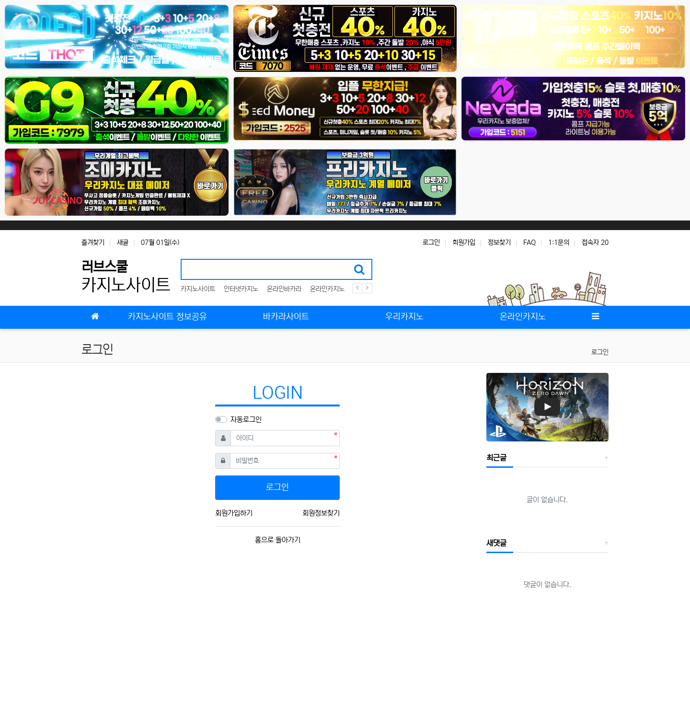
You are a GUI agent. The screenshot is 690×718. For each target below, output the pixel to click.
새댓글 (496, 543)
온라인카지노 (327, 289)
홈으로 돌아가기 (277, 540)
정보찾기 (499, 242)
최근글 (496, 457)
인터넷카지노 (241, 289)
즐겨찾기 (92, 242)
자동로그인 (246, 420)
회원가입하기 (234, 513)
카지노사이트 (198, 289)
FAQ (529, 242)
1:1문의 (558, 242)
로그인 (431, 242)
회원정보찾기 (321, 513)
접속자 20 (595, 242)
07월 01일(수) (160, 242)
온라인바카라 (284, 289)
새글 (122, 242)
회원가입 (463, 242)
